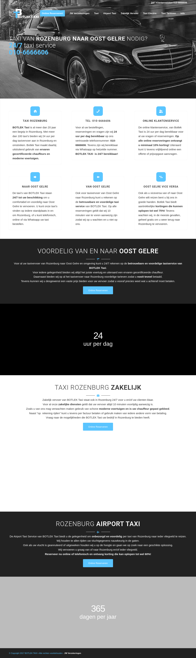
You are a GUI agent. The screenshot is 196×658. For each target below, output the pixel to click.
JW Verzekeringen (72, 653)
